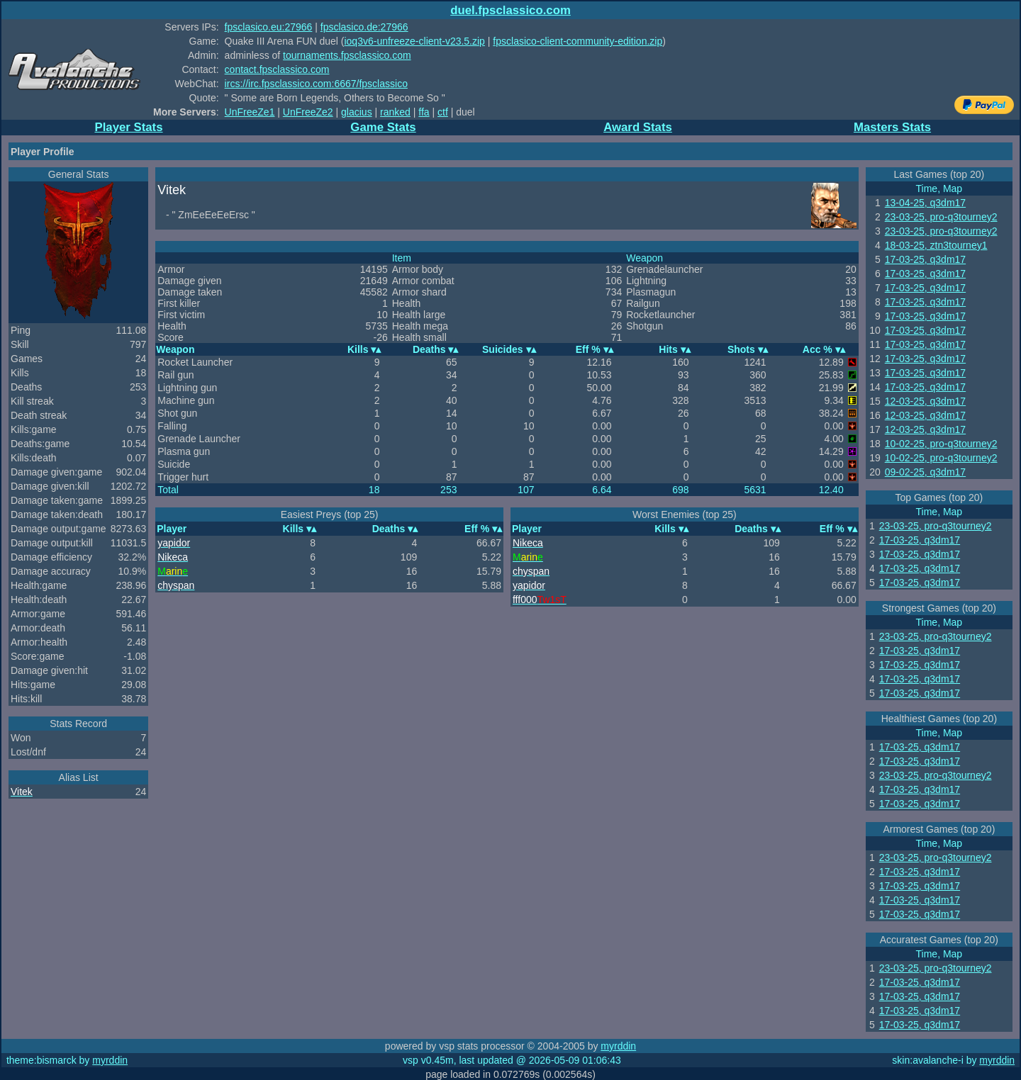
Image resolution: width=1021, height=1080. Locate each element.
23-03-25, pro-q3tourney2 (941, 217)
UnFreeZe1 (250, 112)
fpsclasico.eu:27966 (269, 27)
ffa (423, 112)
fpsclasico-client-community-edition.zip (577, 41)
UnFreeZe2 (308, 112)
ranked (395, 112)
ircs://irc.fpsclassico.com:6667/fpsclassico (316, 83)
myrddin (618, 1046)
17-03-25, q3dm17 (925, 259)
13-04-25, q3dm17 (925, 202)
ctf (442, 112)
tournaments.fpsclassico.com (347, 55)
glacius (356, 112)
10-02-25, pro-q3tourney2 (941, 443)
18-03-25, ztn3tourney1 (936, 245)
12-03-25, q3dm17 (925, 401)
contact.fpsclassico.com (277, 69)
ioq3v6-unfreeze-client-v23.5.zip (414, 41)
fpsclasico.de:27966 (364, 27)
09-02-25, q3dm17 (925, 472)
